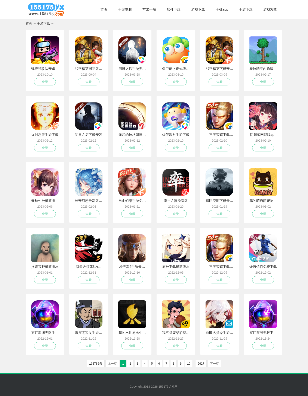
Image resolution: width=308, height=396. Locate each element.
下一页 (214, 363)
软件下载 (174, 9)
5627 (201, 363)
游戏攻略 (270, 9)
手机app (222, 9)
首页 (104, 9)
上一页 (112, 363)
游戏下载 (198, 9)
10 (189, 363)
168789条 (95, 363)
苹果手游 (149, 9)
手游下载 (246, 9)
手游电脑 (125, 9)
